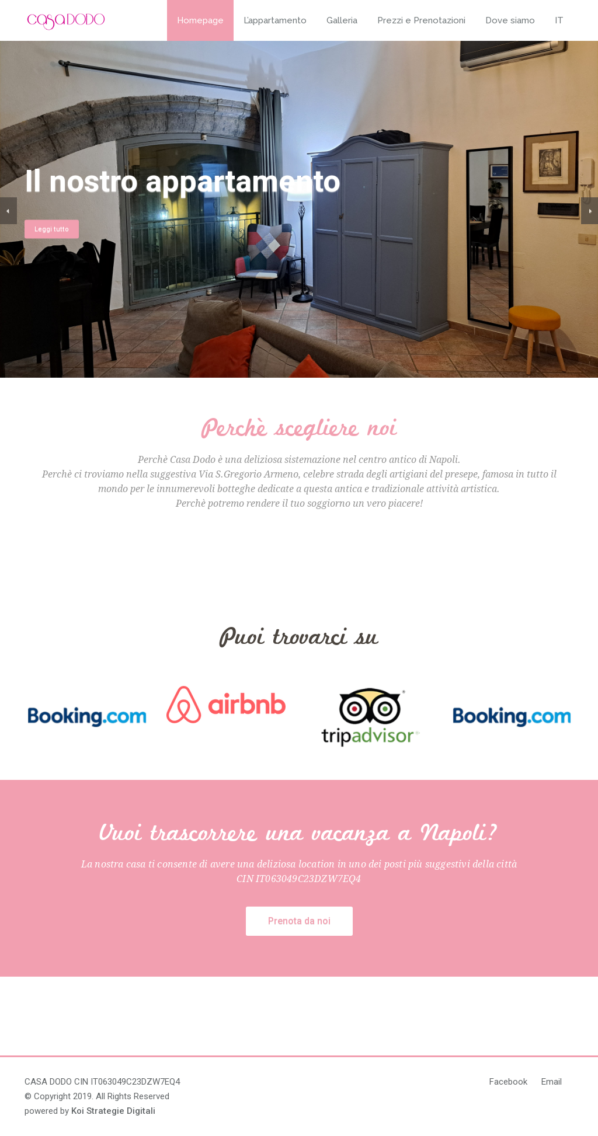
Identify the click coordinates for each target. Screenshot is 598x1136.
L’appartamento (275, 20)
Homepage (200, 20)
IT (559, 20)
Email (551, 1081)
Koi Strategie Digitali (113, 1111)
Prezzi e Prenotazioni (421, 20)
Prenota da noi (299, 920)
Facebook (508, 1081)
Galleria (341, 20)
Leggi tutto (57, 228)
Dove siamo (510, 20)
